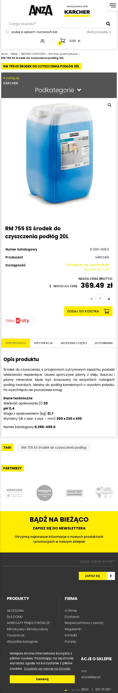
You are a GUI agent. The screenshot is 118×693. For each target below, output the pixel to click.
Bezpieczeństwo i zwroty (84, 623)
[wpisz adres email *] (59, 562)
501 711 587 (103, 689)
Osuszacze (15, 635)
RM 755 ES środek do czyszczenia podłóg (53, 447)
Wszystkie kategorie (22, 641)
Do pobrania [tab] (104, 343)
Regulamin (73, 629)
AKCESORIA (15, 610)
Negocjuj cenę (63, 286)
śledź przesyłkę (99, 32)
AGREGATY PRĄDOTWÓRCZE (28, 623)
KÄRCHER (58, 81)
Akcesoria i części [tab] (74, 343)
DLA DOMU (15, 616)
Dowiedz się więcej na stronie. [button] (47, 668)
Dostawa (72, 616)
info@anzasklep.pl (85, 677)
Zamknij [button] (42, 679)
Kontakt (71, 635)
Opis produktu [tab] (15, 343)
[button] (109, 105)
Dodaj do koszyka (88, 311)
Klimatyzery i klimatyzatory (27, 629)
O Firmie (71, 610)
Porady (70, 641)
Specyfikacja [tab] (43, 343)
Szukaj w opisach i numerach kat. (34, 32)
